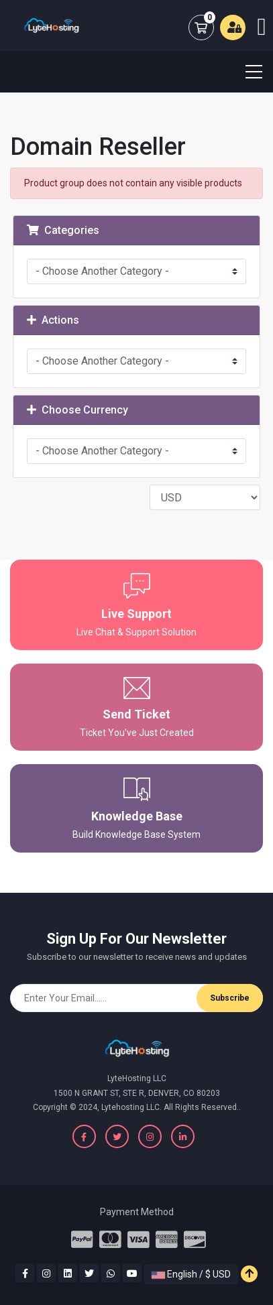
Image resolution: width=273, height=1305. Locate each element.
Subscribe (230, 998)
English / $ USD (191, 1274)
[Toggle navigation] (245, 71)
